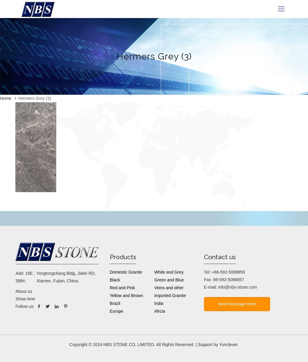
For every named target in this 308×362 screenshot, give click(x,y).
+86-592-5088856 (228, 272)
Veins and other (168, 287)
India (158, 303)
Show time (25, 298)
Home (5, 98)
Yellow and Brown (126, 295)
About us (23, 291)
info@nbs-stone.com (237, 287)
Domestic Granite (126, 272)
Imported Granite (170, 295)
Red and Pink (122, 287)
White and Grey (168, 272)
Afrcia (159, 311)
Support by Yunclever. (218, 344)
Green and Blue (169, 280)
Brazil (115, 303)
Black (115, 280)
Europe (116, 311)
